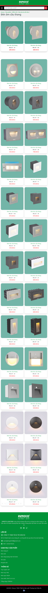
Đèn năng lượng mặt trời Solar (9, 556)
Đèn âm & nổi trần (23, 12)
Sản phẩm (8, 12)
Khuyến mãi (4, 562)
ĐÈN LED (14, 12)
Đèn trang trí (4, 551)
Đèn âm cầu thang (12, 50)
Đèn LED (3, 554)
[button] (2, 8)
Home (2, 12)
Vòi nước (3, 559)
